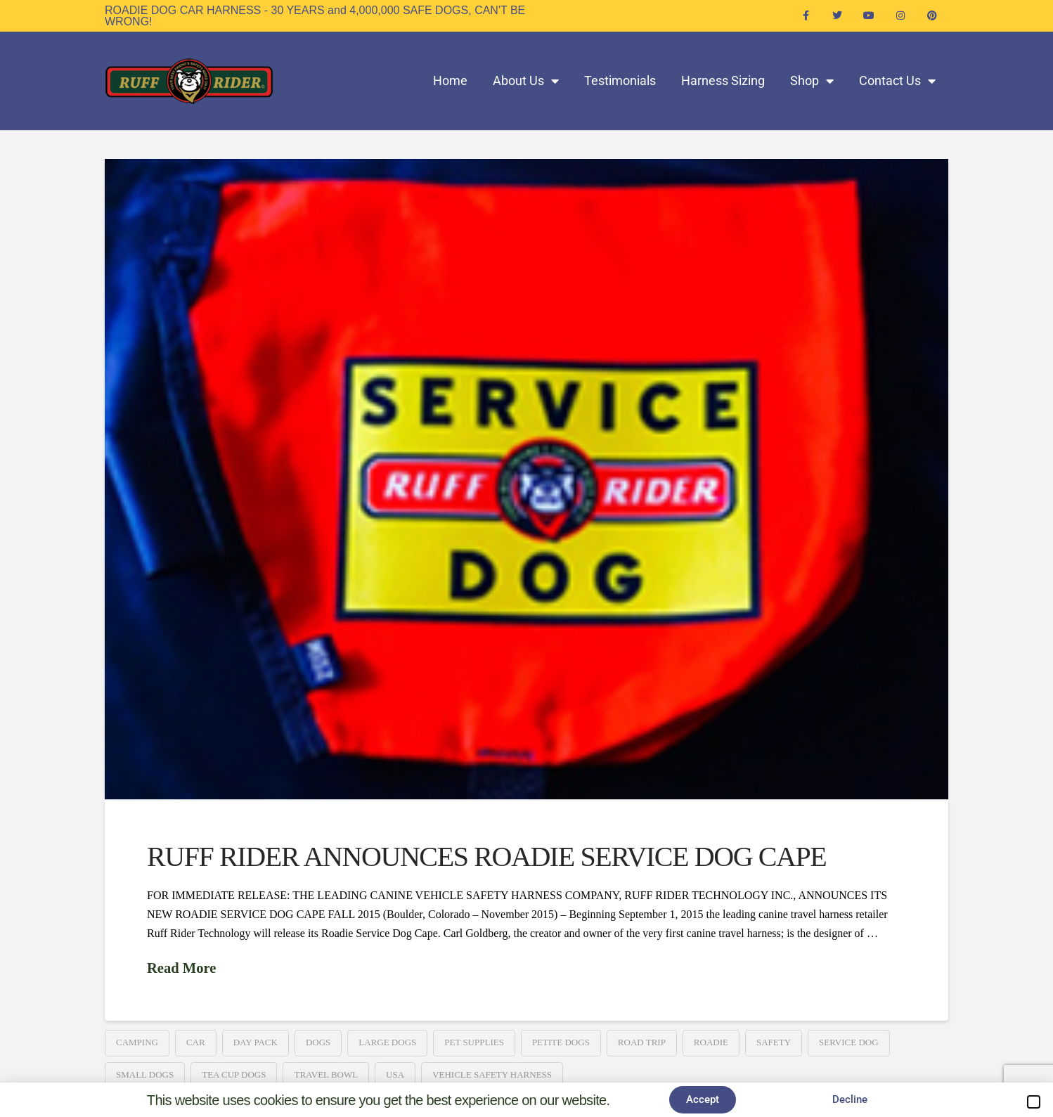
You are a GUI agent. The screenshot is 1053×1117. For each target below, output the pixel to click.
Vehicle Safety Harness (492, 1074)
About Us (526, 80)
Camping (137, 1042)
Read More (181, 968)
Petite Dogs (561, 1042)
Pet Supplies (474, 1042)
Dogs (318, 1042)
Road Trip (642, 1042)
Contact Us (897, 80)
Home (450, 80)
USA (395, 1074)
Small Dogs (145, 1074)
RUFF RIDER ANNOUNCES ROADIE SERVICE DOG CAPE (486, 856)
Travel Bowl (326, 1074)
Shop (812, 80)
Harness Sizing (723, 80)
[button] (1033, 1102)
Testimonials (620, 80)
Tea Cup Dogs (234, 1074)
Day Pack (255, 1042)
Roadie (711, 1042)
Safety (773, 1042)
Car (195, 1042)
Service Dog (849, 1042)
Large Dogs (387, 1042)
